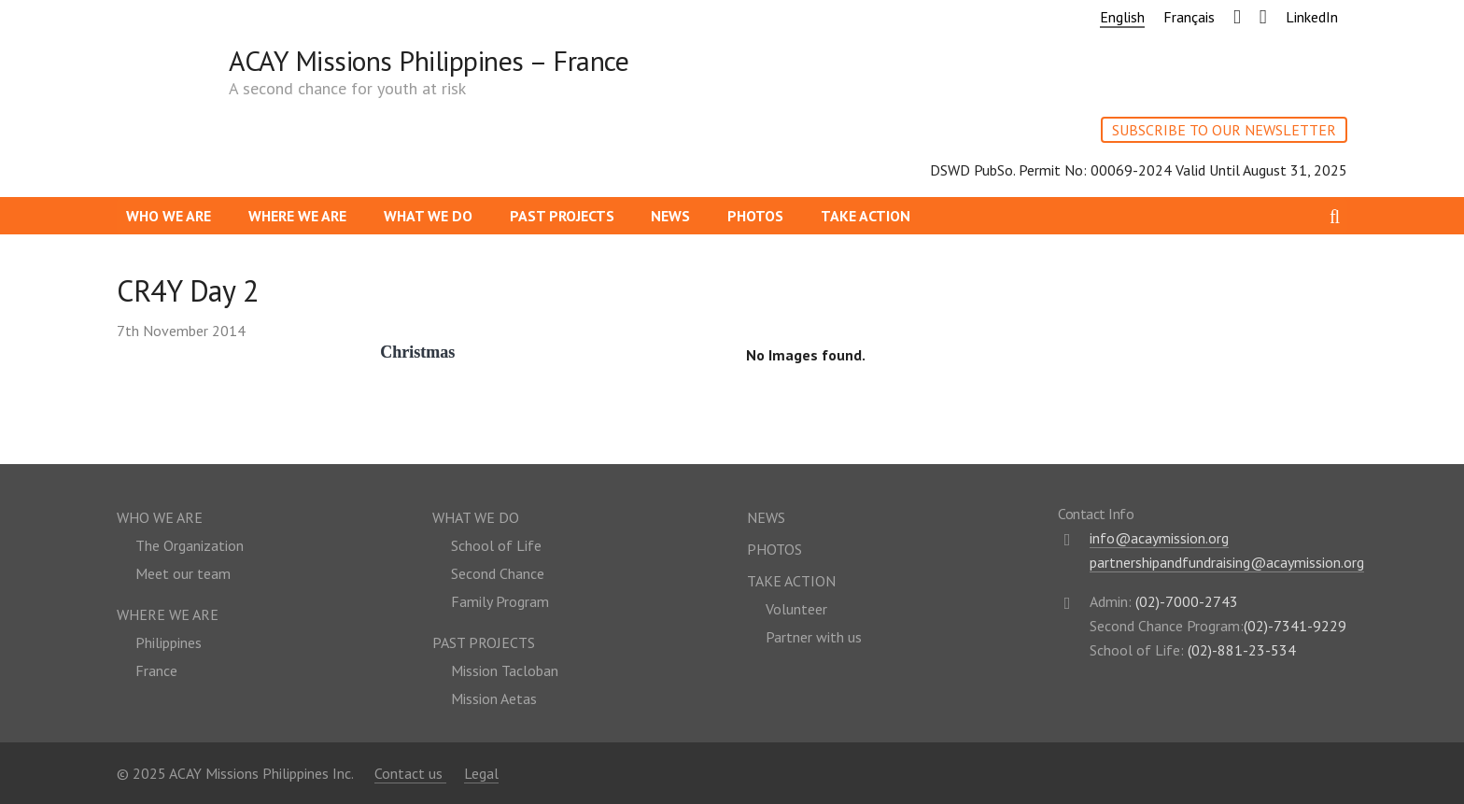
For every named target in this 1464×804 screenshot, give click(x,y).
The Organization (189, 545)
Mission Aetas (494, 698)
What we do (428, 215)
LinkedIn (1312, 16)
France (156, 670)
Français (1189, 16)
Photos (755, 215)
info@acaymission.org (1159, 538)
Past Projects (562, 215)
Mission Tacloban (504, 670)
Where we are (297, 215)
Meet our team (183, 573)
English (1122, 16)
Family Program (500, 601)
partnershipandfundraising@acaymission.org (1227, 562)
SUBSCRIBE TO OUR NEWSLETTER (1224, 129)
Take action (865, 215)
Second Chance (497, 573)
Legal (481, 773)
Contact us (410, 773)
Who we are (168, 215)
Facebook (1231, 14)
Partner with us (814, 637)
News (670, 215)
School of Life (496, 545)
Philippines (168, 642)
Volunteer (796, 608)
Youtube (1257, 14)
